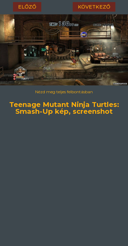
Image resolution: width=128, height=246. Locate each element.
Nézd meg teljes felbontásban (64, 91)
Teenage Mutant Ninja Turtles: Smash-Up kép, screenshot (64, 105)
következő (94, 7)
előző (27, 7)
